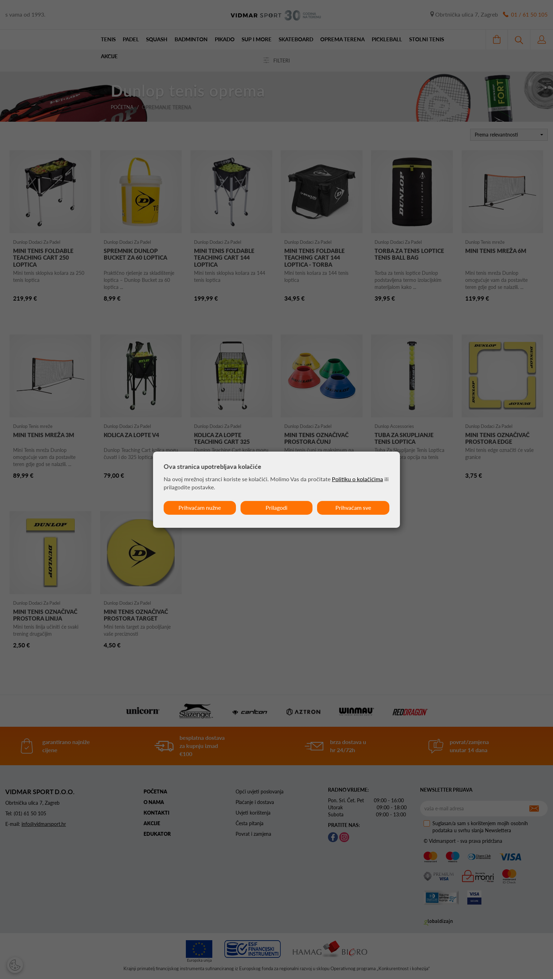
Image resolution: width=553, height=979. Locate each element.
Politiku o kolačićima (357, 479)
